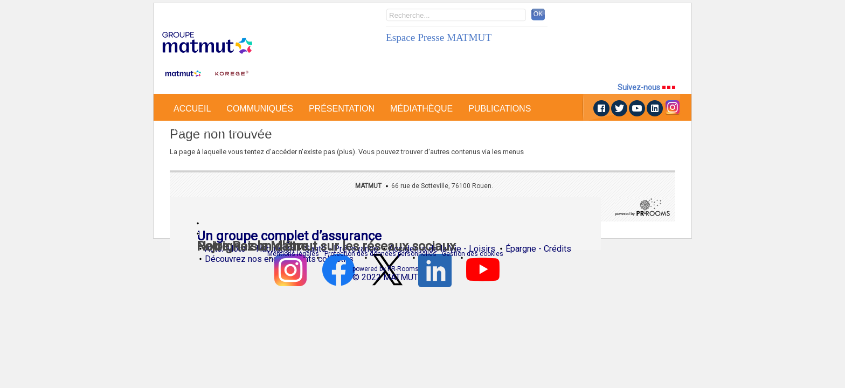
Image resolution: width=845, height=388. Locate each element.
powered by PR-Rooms (385, 269)
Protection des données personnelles (380, 254)
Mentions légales (293, 254)
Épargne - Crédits (538, 256)
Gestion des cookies (472, 254)
